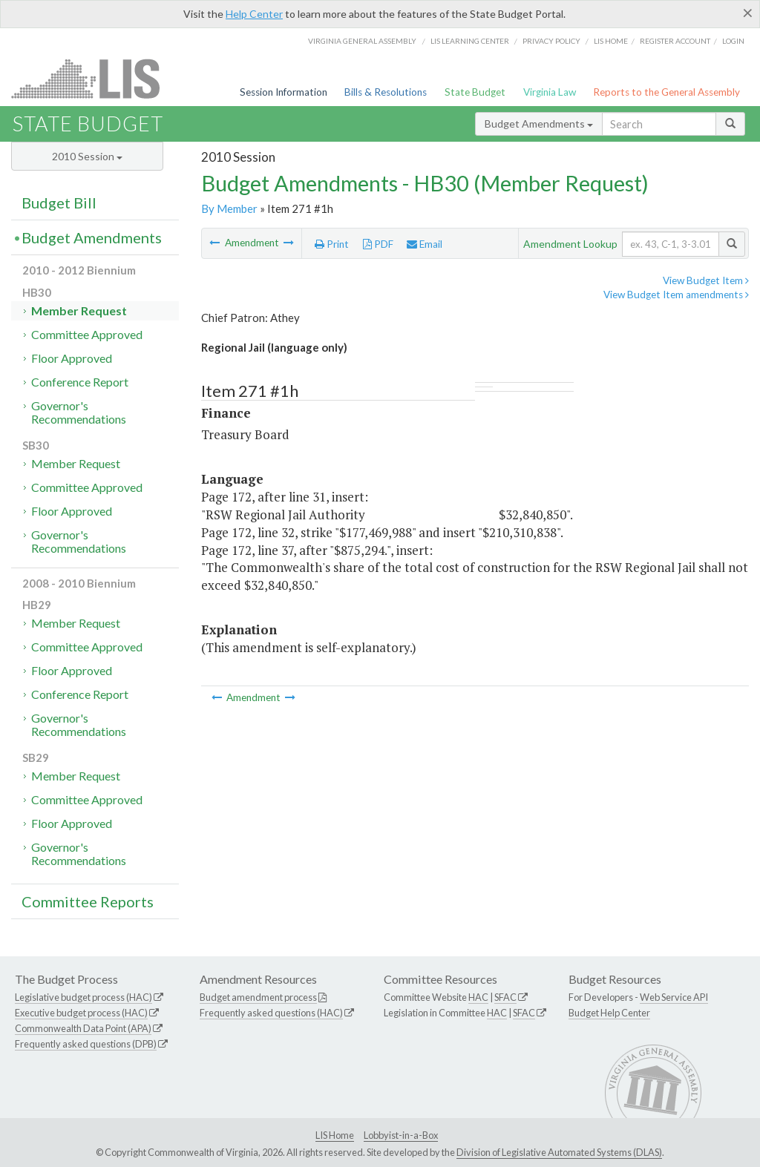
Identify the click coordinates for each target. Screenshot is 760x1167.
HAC (478, 997)
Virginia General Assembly (362, 40)
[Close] (747, 12)
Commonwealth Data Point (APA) (83, 1028)
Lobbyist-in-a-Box (401, 1135)
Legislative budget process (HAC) (83, 997)
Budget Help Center (609, 1013)
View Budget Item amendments (676, 294)
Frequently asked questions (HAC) (271, 1013)
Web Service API (674, 997)
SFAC (505, 997)
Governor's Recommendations (78, 412)
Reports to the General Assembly (666, 92)
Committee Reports (88, 901)
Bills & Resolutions (385, 92)
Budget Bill (59, 202)
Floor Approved (71, 358)
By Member (229, 208)
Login (733, 40)
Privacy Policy (551, 40)
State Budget (475, 92)
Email (424, 244)
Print (332, 244)
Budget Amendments (539, 123)
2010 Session (87, 156)
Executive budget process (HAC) (81, 1013)
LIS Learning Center (469, 40)
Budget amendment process (258, 997)
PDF (378, 244)
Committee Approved (86, 334)
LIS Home (334, 1135)
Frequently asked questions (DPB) (86, 1044)
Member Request (79, 310)
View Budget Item (706, 280)
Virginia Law (549, 92)
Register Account (675, 40)
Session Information (283, 92)
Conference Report (79, 382)
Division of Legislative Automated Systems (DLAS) (559, 1152)
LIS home (611, 40)
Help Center (254, 13)
